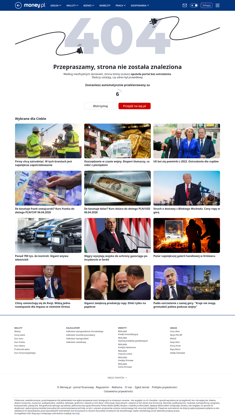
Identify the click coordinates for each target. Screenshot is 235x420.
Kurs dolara (19, 345)
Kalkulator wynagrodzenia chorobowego (84, 331)
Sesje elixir (175, 342)
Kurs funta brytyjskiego (25, 353)
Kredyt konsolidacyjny (128, 334)
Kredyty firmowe (125, 360)
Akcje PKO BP (176, 335)
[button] (217, 5)
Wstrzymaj (100, 106)
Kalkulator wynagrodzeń (77, 338)
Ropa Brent (175, 349)
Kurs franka (19, 342)
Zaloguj (207, 5)
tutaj (77, 413)
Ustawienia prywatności (118, 391)
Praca (119, 5)
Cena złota (175, 331)
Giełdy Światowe (177, 353)
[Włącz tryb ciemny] (194, 5)
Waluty (71, 5)
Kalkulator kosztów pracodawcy (80, 335)
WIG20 (173, 338)
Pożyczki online (125, 353)
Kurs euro (18, 338)
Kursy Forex (175, 345)
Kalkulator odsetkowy (76, 342)
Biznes (88, 5)
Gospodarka (138, 5)
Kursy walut (19, 335)
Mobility (104, 5)
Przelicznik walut (22, 349)
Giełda (54, 5)
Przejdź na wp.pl (134, 106)
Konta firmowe (125, 367)
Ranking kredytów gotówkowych (133, 340)
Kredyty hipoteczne (127, 347)
